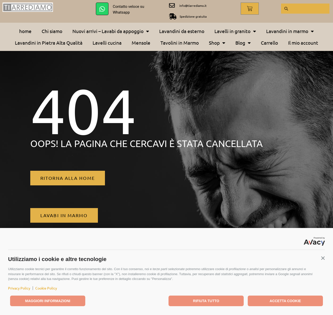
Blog (243, 43)
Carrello (269, 43)
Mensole (141, 43)
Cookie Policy (46, 288)
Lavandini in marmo (290, 31)
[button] (323, 258)
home (25, 31)
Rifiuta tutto (206, 301)
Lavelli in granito (235, 31)
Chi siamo (52, 31)
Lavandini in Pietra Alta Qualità (48, 43)
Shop (217, 43)
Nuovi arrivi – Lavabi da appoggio (110, 31)
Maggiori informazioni (47, 301)
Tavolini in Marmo (179, 43)
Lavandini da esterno (181, 31)
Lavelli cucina (107, 43)
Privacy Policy (19, 288)
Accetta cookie (285, 301)
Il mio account (303, 43)
